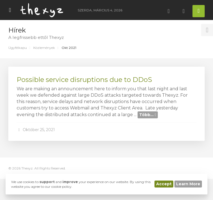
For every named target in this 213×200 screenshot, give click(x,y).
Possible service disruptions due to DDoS (84, 80)
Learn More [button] (188, 183)
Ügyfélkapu (17, 48)
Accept (164, 183)
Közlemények (44, 48)
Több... (147, 114)
